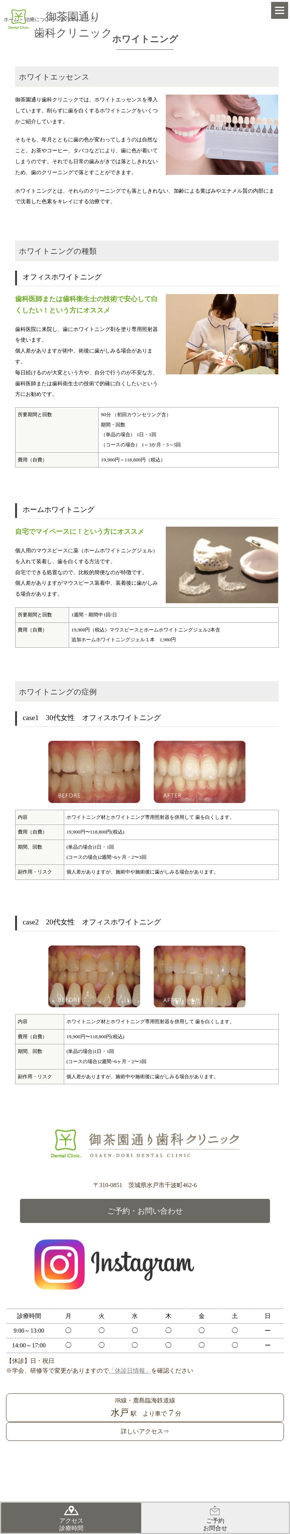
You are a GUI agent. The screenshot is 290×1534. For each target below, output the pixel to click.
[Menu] (279, 10)
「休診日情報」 (130, 1370)
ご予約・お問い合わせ (145, 1211)
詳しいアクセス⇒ (145, 1431)
